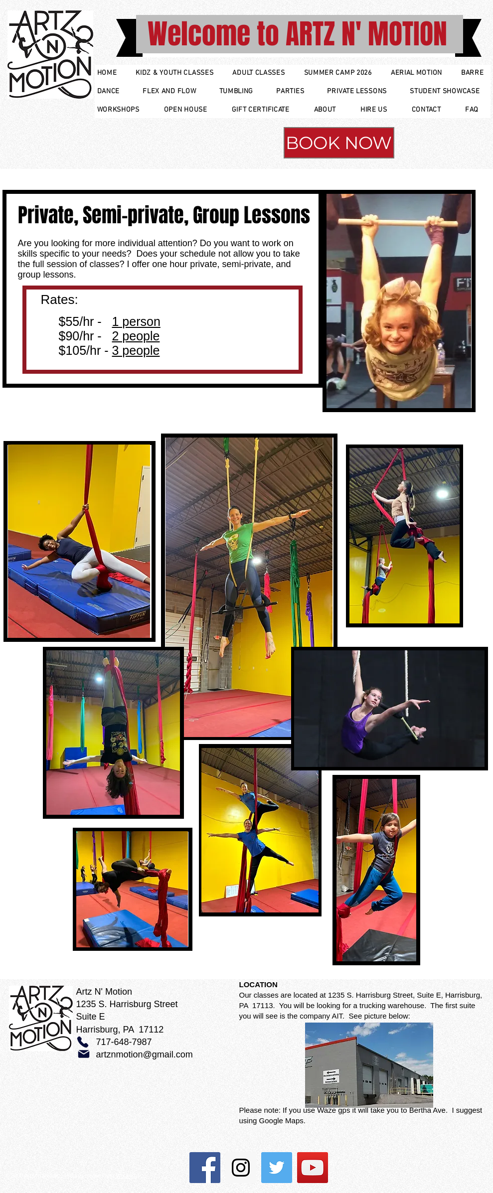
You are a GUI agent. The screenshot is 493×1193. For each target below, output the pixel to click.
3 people (136, 350)
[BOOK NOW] (339, 142)
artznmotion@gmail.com (144, 1054)
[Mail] (83, 1053)
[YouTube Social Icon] (312, 1167)
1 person (136, 321)
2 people (136, 336)
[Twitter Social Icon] (276, 1167)
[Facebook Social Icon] (204, 1167)
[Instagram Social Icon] (240, 1167)
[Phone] (82, 1042)
